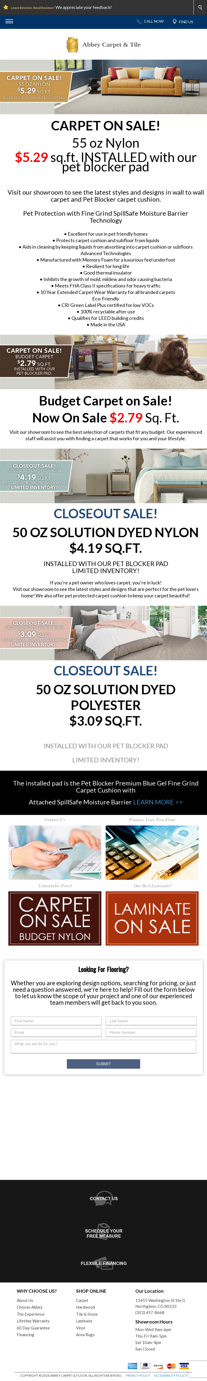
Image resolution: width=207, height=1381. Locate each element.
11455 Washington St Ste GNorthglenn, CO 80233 (160, 1303)
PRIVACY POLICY (138, 1375)
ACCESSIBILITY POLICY (170, 1375)
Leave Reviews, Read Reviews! (33, 8)
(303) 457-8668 (149, 1312)
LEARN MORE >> (158, 802)
